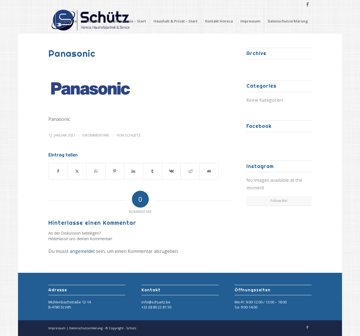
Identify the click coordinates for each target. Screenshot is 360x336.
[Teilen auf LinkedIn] (133, 171)
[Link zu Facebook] (307, 4)
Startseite (68, 21)
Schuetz (133, 135)
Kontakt (93, 21)
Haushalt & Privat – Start (175, 21)
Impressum (250, 21)
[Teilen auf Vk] (171, 171)
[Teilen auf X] (77, 171)
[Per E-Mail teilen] (209, 171)
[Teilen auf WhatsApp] (96, 171)
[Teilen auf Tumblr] (152, 171)
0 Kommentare (95, 135)
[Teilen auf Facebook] (58, 171)
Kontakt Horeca (219, 21)
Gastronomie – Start (128, 21)
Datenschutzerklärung (288, 21)
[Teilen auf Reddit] (190, 171)
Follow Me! (279, 200)
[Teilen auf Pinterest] (114, 171)
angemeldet (82, 251)
